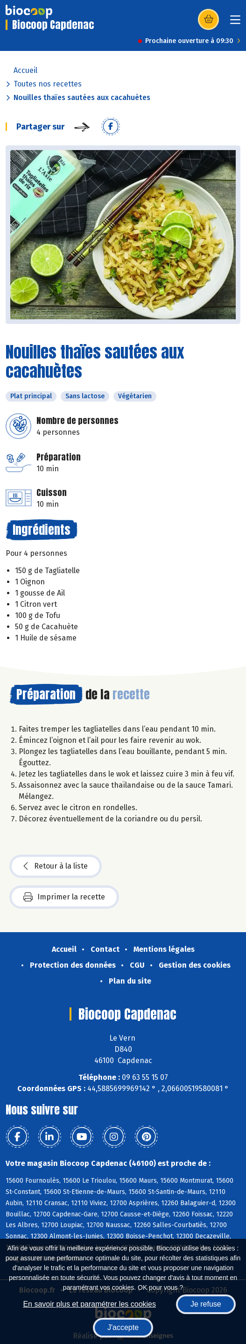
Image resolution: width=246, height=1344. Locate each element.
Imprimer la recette (64, 897)
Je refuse (205, 1304)
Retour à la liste (55, 866)
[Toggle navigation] (235, 23)
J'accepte (123, 1327)
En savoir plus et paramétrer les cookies (89, 1304)
